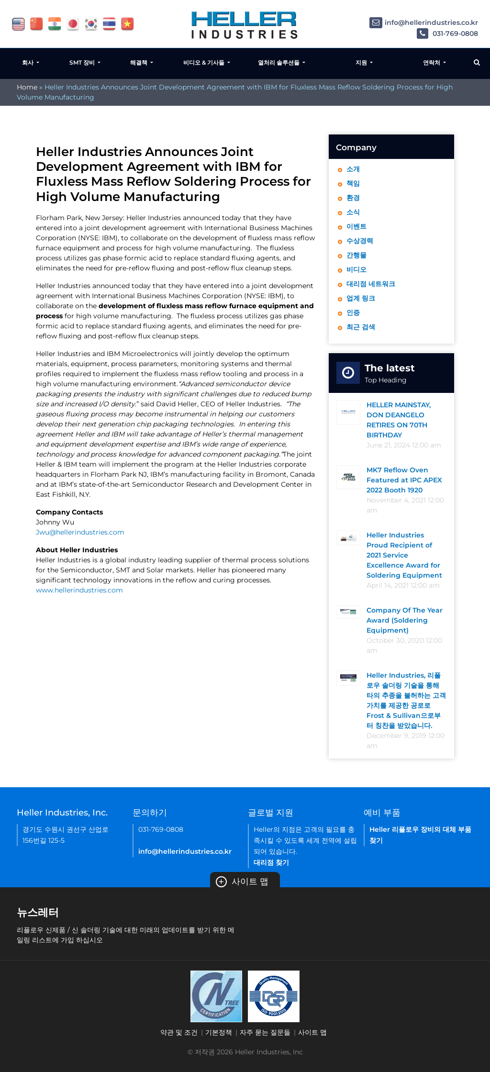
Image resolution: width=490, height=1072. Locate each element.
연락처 (432, 62)
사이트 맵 (242, 881)
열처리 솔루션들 (279, 62)
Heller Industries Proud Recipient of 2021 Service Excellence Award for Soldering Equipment (404, 555)
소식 (353, 212)
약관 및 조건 (179, 1032)
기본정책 (218, 1032)
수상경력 (359, 240)
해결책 (139, 62)
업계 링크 (360, 298)
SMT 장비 (82, 62)
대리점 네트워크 (370, 283)
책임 (353, 183)
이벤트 (356, 226)
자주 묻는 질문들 (265, 1032)
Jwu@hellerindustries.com (80, 532)
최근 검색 (360, 327)
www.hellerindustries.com (79, 590)
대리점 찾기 (271, 862)
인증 (353, 312)
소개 (353, 169)
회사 (28, 62)
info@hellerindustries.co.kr (423, 22)
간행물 (356, 255)
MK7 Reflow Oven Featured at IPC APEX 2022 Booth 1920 (404, 480)
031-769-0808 (447, 33)
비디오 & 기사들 (204, 62)
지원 (362, 62)
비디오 (356, 269)
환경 (353, 197)
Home (27, 87)
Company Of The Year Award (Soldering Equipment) (405, 620)
